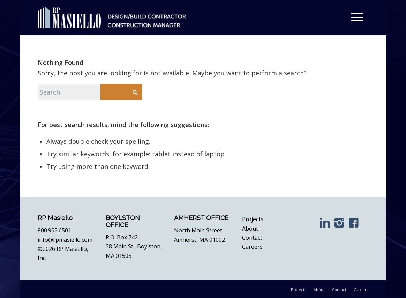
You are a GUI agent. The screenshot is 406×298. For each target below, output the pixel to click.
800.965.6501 (54, 230)
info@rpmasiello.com (65, 240)
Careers (252, 247)
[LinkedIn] (325, 222)
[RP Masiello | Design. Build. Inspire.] (112, 17)
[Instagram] (339, 222)
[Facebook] (354, 222)
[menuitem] (357, 17)
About (250, 228)
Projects (252, 219)
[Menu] (357, 17)
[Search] (90, 92)
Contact (252, 237)
